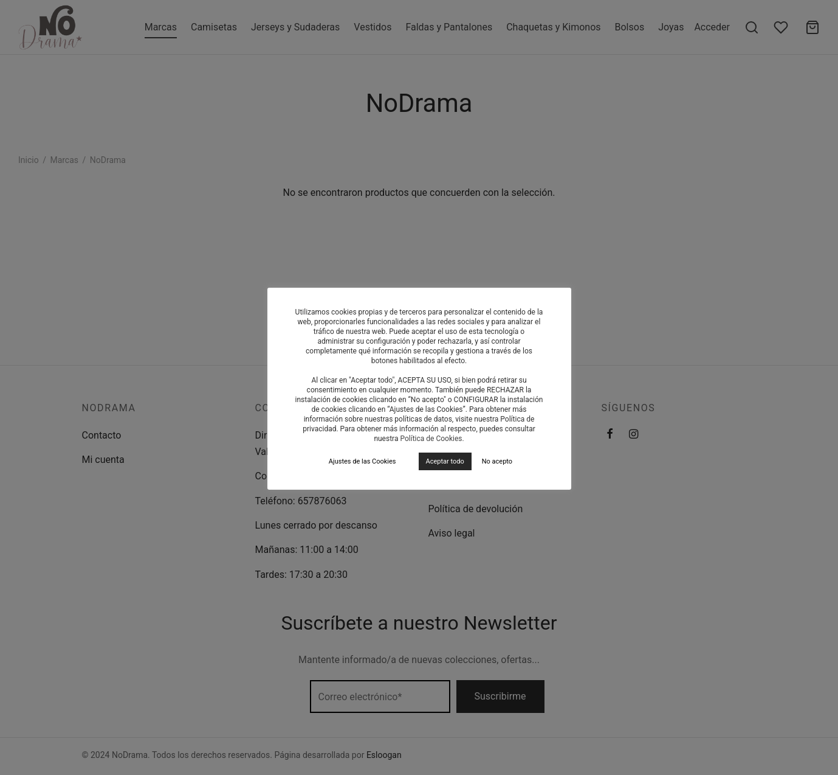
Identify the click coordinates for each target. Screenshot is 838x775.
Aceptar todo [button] (445, 461)
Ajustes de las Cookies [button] (362, 461)
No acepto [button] (497, 461)
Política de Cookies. (432, 438)
